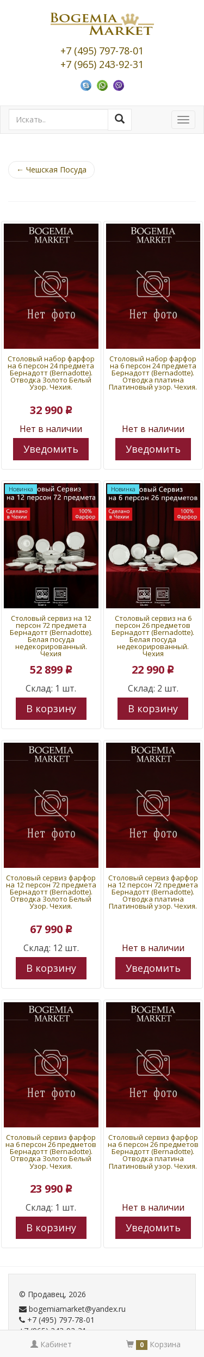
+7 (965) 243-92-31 (102, 64)
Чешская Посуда (51, 169)
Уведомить (50, 448)
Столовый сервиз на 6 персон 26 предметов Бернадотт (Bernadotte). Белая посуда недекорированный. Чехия (153, 635)
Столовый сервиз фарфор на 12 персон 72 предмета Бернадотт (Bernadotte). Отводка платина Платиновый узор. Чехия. (153, 892)
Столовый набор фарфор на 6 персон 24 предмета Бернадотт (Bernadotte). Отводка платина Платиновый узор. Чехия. (153, 373)
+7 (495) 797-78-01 (102, 50)
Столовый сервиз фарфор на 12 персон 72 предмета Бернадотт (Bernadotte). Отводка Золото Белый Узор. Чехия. (51, 892)
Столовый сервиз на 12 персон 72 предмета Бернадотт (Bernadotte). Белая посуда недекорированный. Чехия (51, 635)
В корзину (51, 708)
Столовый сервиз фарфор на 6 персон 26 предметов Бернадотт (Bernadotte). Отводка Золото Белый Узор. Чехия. (50, 1151)
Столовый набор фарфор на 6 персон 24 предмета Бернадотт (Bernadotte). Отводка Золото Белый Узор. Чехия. (51, 373)
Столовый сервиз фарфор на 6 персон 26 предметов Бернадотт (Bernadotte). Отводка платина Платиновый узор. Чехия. (153, 1151)
